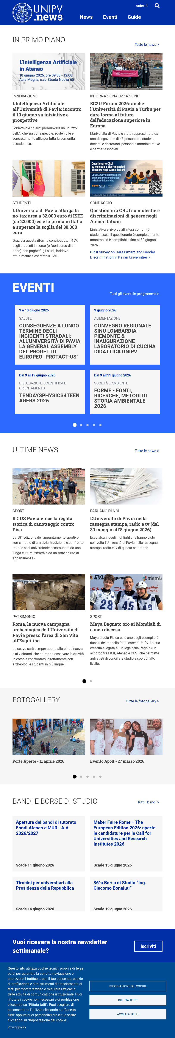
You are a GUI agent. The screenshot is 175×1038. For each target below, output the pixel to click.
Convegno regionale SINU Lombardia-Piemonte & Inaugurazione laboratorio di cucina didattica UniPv (125, 338)
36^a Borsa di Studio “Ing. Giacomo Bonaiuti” (120, 885)
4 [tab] (94, 425)
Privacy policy (17, 1027)
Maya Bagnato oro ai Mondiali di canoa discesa (125, 627)
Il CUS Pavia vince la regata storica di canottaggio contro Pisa (43, 523)
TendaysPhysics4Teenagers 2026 (49, 398)
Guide (134, 17)
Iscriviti (148, 946)
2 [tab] (81, 425)
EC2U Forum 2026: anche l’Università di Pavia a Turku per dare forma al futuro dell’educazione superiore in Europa (125, 114)
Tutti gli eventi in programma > (134, 294)
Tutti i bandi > (148, 802)
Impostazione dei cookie (128, 986)
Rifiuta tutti (128, 1000)
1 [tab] (74, 425)
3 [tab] (87, 425)
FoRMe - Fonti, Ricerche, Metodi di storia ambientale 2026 (120, 398)
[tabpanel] (87, 359)
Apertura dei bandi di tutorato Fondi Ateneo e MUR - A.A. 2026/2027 (46, 828)
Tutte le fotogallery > (142, 701)
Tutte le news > (147, 44)
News (86, 17)
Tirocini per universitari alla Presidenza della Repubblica (45, 885)
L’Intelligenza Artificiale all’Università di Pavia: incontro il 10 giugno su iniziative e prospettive (46, 111)
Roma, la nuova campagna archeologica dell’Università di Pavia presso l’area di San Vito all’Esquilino (45, 632)
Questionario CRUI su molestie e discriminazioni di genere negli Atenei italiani (125, 215)
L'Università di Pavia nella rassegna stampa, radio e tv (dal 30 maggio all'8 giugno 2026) (124, 523)
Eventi (110, 17)
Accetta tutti (127, 1014)
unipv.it (141, 5)
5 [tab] (100, 425)
